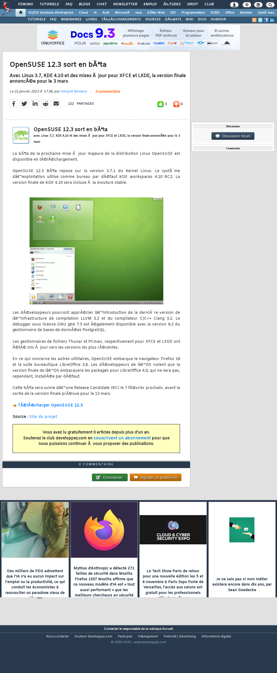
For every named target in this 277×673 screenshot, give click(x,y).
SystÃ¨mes (266, 13)
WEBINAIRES (71, 19)
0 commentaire (108, 98)
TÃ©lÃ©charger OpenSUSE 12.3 (50, 412)
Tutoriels (49, 4)
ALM (105, 13)
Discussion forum (233, 136)
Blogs (84, 4)
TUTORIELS (36, 19)
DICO (202, 19)
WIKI (189, 19)
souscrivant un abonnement (122, 445)
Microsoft (122, 13)
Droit (192, 4)
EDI (173, 13)
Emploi (150, 4)
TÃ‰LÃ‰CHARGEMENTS (121, 19)
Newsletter (125, 4)
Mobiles (246, 13)
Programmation (193, 13)
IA (95, 13)
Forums (25, 4)
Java (138, 13)
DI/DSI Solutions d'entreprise (50, 13)
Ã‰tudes (172, 4)
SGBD (215, 13)
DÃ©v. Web (156, 13)
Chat (101, 4)
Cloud (83, 13)
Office (229, 13)
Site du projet (43, 424)
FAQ (69, 4)
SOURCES (153, 19)
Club (209, 4)
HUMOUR (218, 19)
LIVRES (91, 19)
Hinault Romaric (73, 98)
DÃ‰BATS (173, 19)
